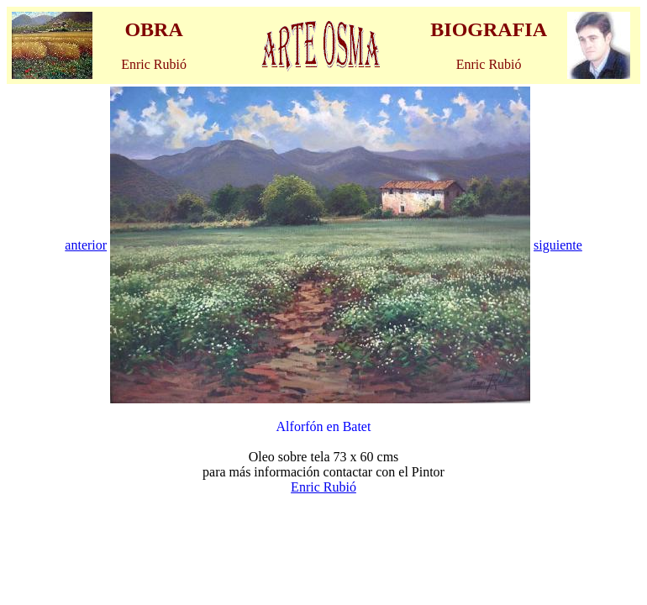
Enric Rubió (323, 487)
